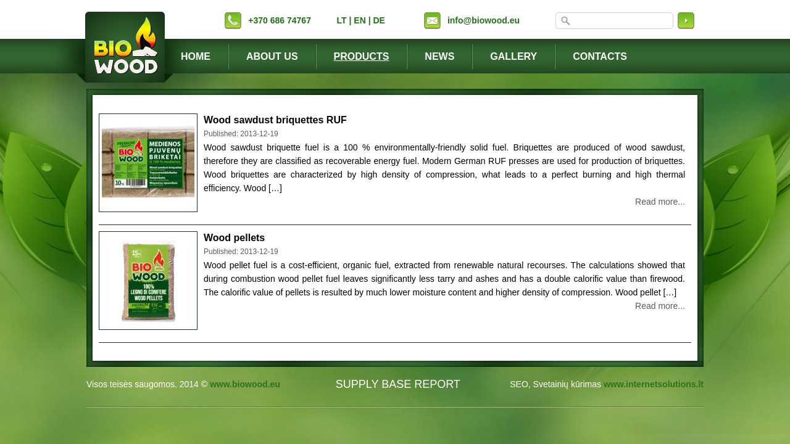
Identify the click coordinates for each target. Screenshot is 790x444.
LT (342, 20)
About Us (272, 56)
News (439, 56)
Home (195, 56)
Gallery (513, 56)
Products (361, 56)
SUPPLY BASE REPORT (398, 384)
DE (379, 20)
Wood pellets (234, 237)
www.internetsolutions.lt (654, 384)
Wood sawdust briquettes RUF (275, 120)
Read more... (660, 202)
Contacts (600, 56)
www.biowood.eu (245, 384)
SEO (519, 384)
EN (359, 20)
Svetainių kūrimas (567, 384)
